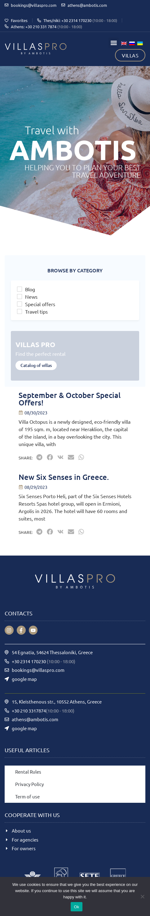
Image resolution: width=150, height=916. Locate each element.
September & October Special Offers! (70, 398)
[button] (113, 43)
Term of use (27, 796)
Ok (76, 907)
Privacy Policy (29, 784)
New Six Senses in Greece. (64, 477)
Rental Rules (28, 772)
